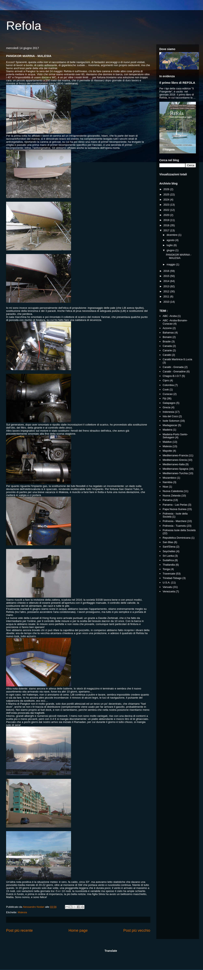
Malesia (22, 912)
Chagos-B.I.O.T (172, 375)
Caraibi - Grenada (173, 367)
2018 (166, 225)
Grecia (166, 407)
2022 (166, 209)
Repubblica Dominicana (176, 537)
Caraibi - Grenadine (174, 371)
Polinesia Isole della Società (179, 530)
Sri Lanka (168, 555)
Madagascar (170, 425)
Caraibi (167, 354)
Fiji (164, 398)
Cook (166, 389)
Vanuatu (167, 586)
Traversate (169, 573)
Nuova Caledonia (173, 491)
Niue (165, 486)
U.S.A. (166, 582)
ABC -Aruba (170, 315)
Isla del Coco (170, 416)
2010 (166, 301)
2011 (166, 296)
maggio (171, 264)
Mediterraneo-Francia (175, 455)
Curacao (168, 394)
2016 (166, 270)
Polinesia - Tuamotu (174, 525)
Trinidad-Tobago (172, 578)
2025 (166, 194)
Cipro (166, 380)
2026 (166, 189)
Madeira (167, 429)
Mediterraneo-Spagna (175, 468)
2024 (166, 199)
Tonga (166, 569)
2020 (166, 215)
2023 (166, 204)
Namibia (167, 482)
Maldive (167, 441)
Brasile (167, 341)
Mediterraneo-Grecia (175, 459)
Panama (167, 500)
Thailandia (169, 564)
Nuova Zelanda (171, 495)
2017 (166, 230)
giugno (171, 250)
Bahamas (168, 332)
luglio (170, 245)
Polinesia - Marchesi (174, 521)
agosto (171, 240)
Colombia (168, 385)
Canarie (167, 350)
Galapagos (169, 402)
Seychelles (169, 551)
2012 (166, 291)
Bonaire (167, 337)
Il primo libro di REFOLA (177, 82)
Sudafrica (168, 560)
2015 (166, 276)
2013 (166, 286)
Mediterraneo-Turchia (175, 473)
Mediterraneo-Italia (174, 464)
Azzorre (167, 328)
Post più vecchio (136, 930)
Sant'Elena (169, 546)
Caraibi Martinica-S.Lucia (177, 359)
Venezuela (169, 591)
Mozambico (169, 477)
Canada (167, 345)
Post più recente (19, 930)
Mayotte (167, 450)
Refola (23, 25)
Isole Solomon (171, 420)
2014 (166, 281)
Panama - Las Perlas (175, 504)
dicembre (172, 234)
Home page (77, 930)
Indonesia (168, 411)
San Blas (168, 542)
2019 (166, 220)
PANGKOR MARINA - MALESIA (178, 256)
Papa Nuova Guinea (174, 509)
